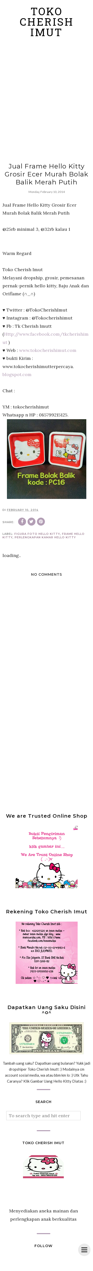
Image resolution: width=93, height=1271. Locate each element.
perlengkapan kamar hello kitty (45, 537)
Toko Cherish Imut (47, 23)
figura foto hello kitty (37, 534)
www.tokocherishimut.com (47, 350)
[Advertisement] (46, 100)
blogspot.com (16, 374)
